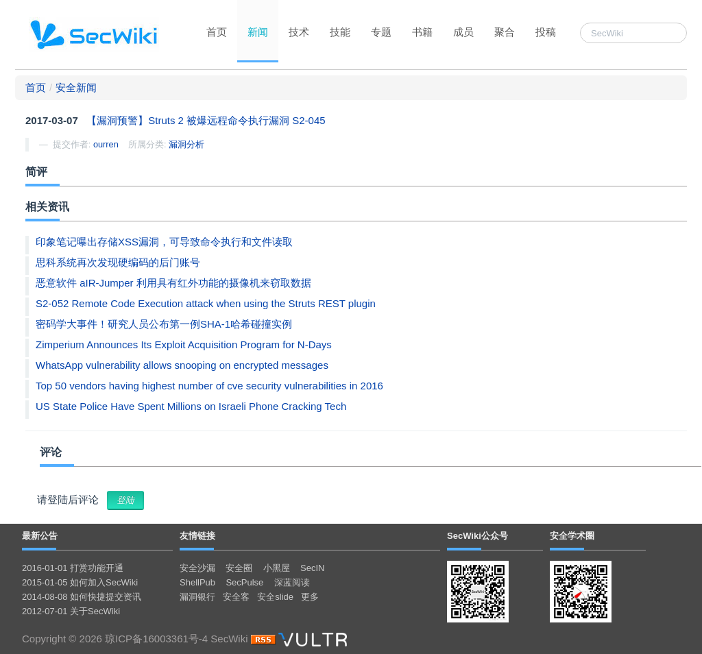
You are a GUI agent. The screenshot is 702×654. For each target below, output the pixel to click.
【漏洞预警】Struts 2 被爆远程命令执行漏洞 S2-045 (205, 120)
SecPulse (244, 582)
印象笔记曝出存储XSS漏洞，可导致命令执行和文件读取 (164, 241)
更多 (310, 597)
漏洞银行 (197, 597)
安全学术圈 (572, 536)
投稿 (545, 32)
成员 (463, 32)
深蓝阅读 (292, 582)
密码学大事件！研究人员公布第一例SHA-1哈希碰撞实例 (164, 324)
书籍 (422, 32)
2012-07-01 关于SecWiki (71, 611)
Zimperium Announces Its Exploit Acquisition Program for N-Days (184, 344)
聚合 (504, 32)
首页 (216, 32)
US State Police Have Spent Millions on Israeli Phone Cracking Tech (191, 406)
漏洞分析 (186, 144)
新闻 (257, 32)
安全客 (236, 597)
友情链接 (197, 536)
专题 (381, 32)
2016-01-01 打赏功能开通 (72, 568)
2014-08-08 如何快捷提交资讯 (81, 597)
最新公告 (40, 536)
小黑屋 (276, 568)
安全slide (275, 597)
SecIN (312, 568)
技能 (340, 32)
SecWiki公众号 (477, 536)
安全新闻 (76, 87)
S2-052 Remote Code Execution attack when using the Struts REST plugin (206, 303)
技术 (299, 32)
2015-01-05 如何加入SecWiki (80, 582)
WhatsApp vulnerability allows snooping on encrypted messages (182, 365)
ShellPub (197, 582)
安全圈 (239, 568)
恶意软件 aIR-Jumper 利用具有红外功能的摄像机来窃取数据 (173, 283)
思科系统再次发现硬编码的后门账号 (118, 262)
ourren (106, 144)
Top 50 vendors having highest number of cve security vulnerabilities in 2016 (209, 385)
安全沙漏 (197, 568)
